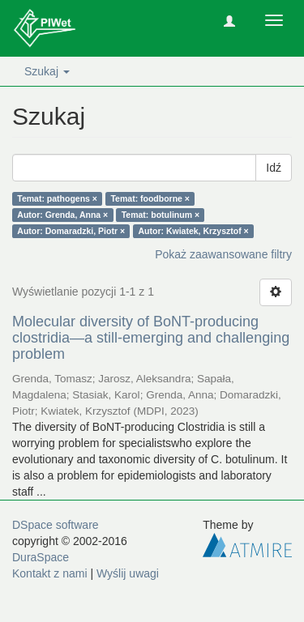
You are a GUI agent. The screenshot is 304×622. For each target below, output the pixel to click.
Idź (273, 167)
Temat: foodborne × (150, 198)
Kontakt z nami (50, 573)
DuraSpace (40, 557)
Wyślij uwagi (127, 573)
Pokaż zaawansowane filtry (223, 254)
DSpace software (55, 524)
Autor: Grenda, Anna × (62, 214)
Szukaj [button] (47, 71)
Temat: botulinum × (160, 214)
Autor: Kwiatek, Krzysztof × (194, 231)
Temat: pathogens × (57, 198)
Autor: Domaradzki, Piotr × (71, 231)
